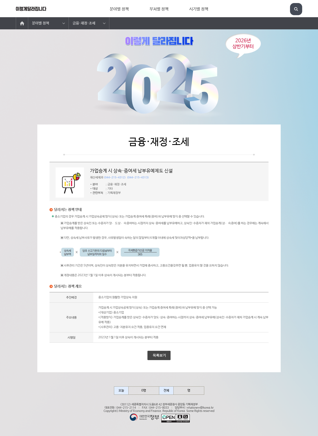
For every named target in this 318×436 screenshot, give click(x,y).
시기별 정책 (198, 9)
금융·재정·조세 (84, 23)
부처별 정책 (159, 9)
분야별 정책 (119, 9)
